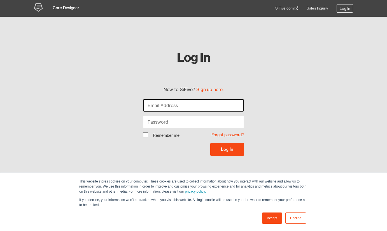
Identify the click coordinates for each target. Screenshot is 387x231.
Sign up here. (209, 89)
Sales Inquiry (317, 8)
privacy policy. (195, 191)
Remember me (161, 135)
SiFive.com (286, 8)
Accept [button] (272, 218)
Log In (345, 8)
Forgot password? (227, 134)
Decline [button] (295, 218)
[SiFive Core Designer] (39, 8)
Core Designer (66, 7)
